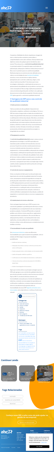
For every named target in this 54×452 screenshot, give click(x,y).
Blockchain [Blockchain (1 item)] (27, 334)
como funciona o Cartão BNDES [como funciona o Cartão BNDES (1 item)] (24, 336)
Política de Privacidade (5, 447)
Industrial (22, 309)
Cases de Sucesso (24, 304)
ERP (11, 95)
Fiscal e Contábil (24, 305)
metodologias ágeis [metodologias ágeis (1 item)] (21, 346)
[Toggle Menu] (46, 8)
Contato (18, 447)
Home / (22, 25)
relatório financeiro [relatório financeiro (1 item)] (25, 349)
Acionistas (13, 447)
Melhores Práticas (24, 310)
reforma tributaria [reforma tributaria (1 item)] (21, 347)
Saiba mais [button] (44, 442)
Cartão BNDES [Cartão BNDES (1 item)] (32, 334)
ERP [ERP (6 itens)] (20, 340)
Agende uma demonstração (27, 422)
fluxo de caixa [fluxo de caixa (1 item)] (28, 342)
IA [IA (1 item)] (32, 344)
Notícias (22, 312)
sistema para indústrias (18, 232)
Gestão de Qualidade (33, 75)
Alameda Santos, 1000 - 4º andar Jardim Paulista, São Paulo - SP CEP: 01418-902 (21, 437)
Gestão (21, 307)
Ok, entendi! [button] (39, 446)
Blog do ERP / (29, 25)
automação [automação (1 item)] (29, 333)
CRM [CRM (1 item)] (31, 336)
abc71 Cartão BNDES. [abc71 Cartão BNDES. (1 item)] (22, 333)
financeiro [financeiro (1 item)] (24, 340)
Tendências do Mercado (26, 315)
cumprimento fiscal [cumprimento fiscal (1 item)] (31, 338)
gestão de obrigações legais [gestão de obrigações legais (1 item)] (27, 344)
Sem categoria (23, 314)
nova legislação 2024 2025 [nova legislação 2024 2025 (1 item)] (30, 346)
